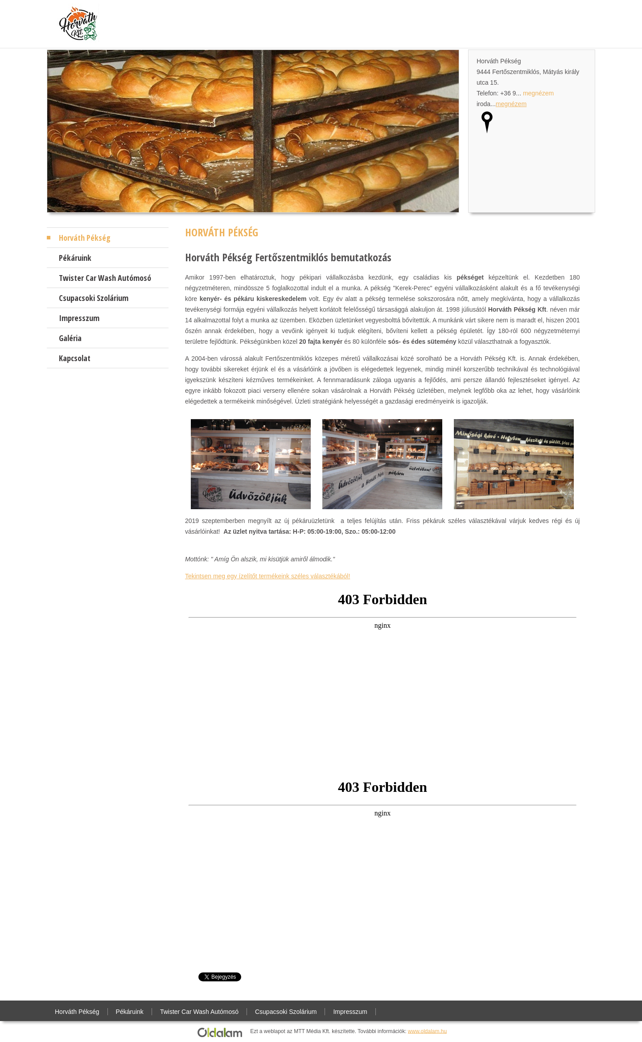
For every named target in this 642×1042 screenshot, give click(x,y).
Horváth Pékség (85, 237)
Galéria (70, 338)
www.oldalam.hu (427, 1031)
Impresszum (79, 318)
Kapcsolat (75, 358)
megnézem (538, 93)
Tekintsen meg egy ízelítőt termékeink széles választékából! (267, 576)
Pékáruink (75, 257)
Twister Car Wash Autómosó (105, 277)
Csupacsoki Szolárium (93, 297)
